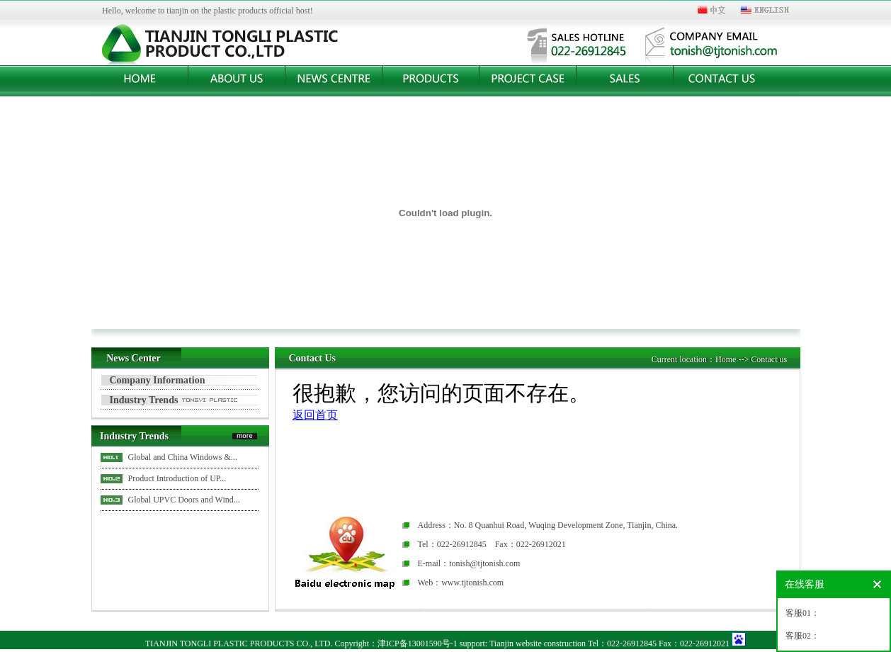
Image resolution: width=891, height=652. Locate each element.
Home (725, 359)
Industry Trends (144, 400)
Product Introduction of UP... (177, 478)
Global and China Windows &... (182, 457)
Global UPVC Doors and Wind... (184, 500)
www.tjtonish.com (472, 583)
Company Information (157, 380)
